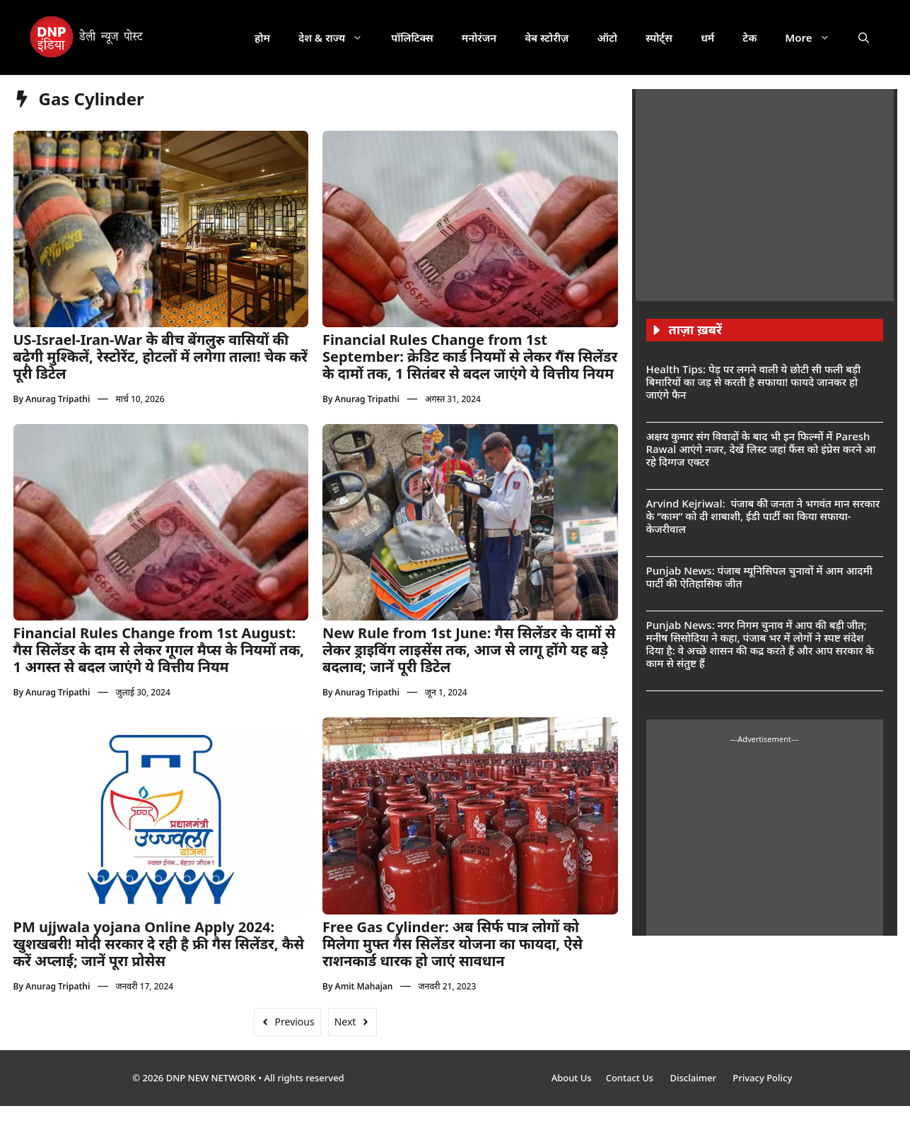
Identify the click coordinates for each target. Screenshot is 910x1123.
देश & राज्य (337, 37)
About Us (572, 1077)
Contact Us (631, 1077)
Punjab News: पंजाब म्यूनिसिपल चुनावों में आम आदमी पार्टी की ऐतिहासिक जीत (759, 576)
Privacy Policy (762, 1077)
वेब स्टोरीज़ (546, 37)
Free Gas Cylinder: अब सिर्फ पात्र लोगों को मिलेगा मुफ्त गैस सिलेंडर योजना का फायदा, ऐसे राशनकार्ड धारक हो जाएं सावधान (452, 943)
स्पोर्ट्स (659, 37)
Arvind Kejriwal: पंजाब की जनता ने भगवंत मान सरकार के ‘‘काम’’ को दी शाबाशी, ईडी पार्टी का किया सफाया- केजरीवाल (763, 516)
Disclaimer (694, 1077)
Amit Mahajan (364, 986)
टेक (749, 37)
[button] (863, 37)
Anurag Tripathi (57, 399)
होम (262, 37)
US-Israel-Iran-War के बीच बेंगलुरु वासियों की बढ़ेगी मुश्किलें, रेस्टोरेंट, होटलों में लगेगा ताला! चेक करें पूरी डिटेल (160, 356)
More (814, 37)
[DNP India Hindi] (87, 37)
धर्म (707, 37)
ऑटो (607, 37)
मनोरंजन (479, 37)
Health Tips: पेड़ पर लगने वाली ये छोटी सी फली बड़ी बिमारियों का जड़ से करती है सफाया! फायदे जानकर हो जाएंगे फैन (753, 381)
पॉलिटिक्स (412, 37)
